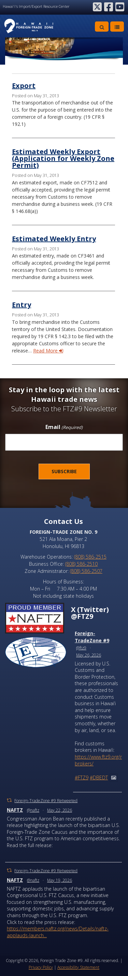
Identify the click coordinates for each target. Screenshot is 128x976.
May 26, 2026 (88, 655)
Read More (48, 350)
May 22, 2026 (59, 810)
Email (64, 427)
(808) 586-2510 (81, 564)
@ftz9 (81, 648)
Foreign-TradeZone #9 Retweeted (45, 801)
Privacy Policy (41, 967)
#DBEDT (99, 777)
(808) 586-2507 (86, 571)
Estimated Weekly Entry (54, 238)
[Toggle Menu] (117, 26)
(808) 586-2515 (90, 556)
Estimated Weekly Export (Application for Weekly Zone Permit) (63, 158)
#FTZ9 (81, 777)
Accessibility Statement (78, 967)
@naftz (33, 810)
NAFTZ (15, 810)
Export (23, 85)
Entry (21, 304)
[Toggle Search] (102, 26)
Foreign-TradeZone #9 (92, 637)
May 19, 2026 (59, 880)
